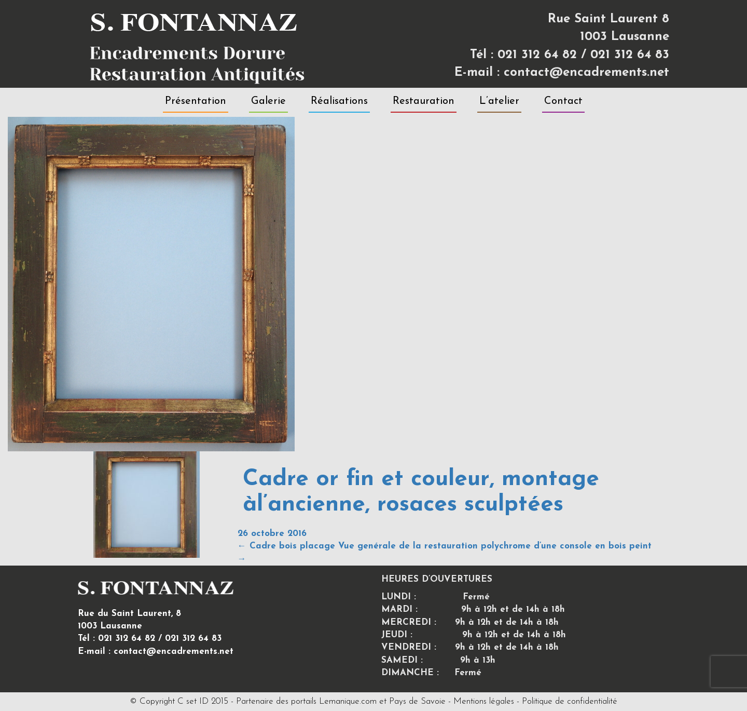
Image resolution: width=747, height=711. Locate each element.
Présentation (195, 101)
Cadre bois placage (286, 546)
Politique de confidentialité (569, 701)
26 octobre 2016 (272, 533)
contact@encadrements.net (586, 72)
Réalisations (339, 101)
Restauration (423, 101)
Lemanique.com (348, 701)
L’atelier (499, 101)
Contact (563, 101)
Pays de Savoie (417, 701)
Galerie (268, 101)
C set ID (193, 701)
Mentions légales (483, 701)
